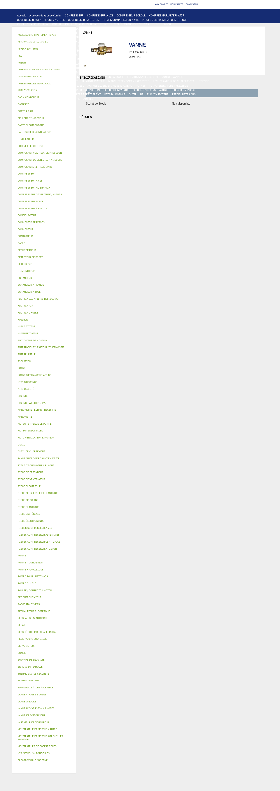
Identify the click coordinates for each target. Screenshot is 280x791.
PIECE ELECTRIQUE (139, 41)
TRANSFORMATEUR (106, 46)
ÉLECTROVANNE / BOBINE (143, 76)
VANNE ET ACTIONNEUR (31, 76)
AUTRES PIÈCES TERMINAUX (177, 89)
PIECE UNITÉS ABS (184, 94)
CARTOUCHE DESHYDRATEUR (35, 67)
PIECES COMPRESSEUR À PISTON (85, 24)
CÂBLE (55, 46)
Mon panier (177, 4)
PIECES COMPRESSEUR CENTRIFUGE (164, 19)
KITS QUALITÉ (51, 98)
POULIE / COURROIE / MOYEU (64, 89)
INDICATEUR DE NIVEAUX (112, 89)
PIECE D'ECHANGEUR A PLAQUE (36, 37)
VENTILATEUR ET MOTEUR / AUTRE (38, 41)
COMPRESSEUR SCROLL (131, 15)
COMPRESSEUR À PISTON (83, 19)
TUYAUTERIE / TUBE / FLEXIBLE (168, 85)
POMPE (52, 54)
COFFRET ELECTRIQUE (77, 46)
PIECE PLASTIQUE (28, 72)
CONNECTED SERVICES (148, 50)
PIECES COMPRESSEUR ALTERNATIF (39, 24)
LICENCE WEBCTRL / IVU (32, 85)
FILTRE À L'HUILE (107, 59)
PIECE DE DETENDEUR (129, 67)
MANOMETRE (72, 98)
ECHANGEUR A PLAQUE (125, 32)
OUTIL (133, 94)
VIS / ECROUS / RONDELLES (34, 94)
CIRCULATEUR (130, 54)
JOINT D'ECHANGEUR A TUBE (77, 37)
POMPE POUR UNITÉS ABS (33, 59)
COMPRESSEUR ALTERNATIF (166, 15)
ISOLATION (179, 72)
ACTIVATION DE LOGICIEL (67, 85)
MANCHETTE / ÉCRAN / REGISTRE (128, 81)
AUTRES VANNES (172, 76)
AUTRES (140, 85)
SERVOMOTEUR (91, 76)
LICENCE (203, 81)
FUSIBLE (148, 46)
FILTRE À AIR (70, 81)
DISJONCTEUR (131, 46)
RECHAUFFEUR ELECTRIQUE (92, 50)
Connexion (192, 4)
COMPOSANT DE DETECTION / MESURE (40, 32)
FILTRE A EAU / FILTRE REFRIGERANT (77, 94)
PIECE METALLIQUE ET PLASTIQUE (167, 67)
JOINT (89, 89)
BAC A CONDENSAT (102, 72)
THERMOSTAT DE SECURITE (182, 50)
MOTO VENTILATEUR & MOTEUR (118, 37)
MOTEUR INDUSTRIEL (76, 41)
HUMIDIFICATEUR (93, 81)
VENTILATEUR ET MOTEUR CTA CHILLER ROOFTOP (172, 37)
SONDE (67, 50)
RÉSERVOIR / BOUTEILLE (152, 72)
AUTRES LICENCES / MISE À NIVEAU (110, 85)
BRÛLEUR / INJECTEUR (154, 94)
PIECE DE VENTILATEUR (108, 41)
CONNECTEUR (121, 50)
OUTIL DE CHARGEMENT (148, 28)
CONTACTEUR (200, 41)
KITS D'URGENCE (114, 94)
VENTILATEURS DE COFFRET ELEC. (38, 50)
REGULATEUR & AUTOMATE (113, 28)
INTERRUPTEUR (38, 46)
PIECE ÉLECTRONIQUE (31, 520)
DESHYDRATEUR (180, 63)
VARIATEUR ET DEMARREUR (171, 41)
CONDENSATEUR (168, 46)
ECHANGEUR (83, 32)
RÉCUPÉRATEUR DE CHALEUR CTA (173, 81)
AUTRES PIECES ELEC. (30, 54)
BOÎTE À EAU (126, 72)
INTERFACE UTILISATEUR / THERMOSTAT (42, 28)
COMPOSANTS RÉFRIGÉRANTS (35, 63)
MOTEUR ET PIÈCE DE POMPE (160, 54)
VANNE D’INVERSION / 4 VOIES (75, 67)
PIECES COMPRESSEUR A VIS (120, 19)
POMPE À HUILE (162, 59)
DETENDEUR (104, 67)
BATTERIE (101, 32)
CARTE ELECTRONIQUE (158, 24)
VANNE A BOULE (114, 76)
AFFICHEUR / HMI (82, 28)
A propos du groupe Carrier (45, 15)
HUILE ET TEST (61, 59)
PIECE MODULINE (28, 98)
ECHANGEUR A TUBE (155, 32)
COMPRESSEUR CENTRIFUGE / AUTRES (41, 19)
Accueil (21, 15)
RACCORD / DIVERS (144, 89)
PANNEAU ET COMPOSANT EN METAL (65, 72)
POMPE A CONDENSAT (104, 54)
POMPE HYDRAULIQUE (73, 54)
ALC (70, 32)
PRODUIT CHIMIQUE (29, 89)
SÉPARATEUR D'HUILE (135, 59)
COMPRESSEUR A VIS (100, 15)
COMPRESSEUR (74, 15)
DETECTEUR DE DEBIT (121, 63)
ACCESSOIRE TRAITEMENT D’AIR (37, 81)
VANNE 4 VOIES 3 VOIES (64, 76)
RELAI (21, 46)
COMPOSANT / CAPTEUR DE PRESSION (81, 63)
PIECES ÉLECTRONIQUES (125, 24)
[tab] (44, 104)
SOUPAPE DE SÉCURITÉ (152, 63)
